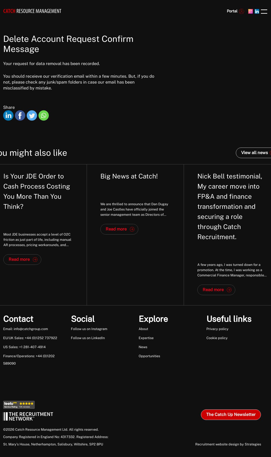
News (143, 347)
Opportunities (149, 356)
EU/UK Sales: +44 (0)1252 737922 (30, 338)
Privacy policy (217, 329)
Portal (232, 11)
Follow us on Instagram (89, 329)
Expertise (146, 338)
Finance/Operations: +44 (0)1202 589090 (29, 359)
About (143, 329)
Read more (19, 259)
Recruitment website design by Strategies (228, 444)
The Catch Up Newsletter (231, 414)
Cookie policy (217, 338)
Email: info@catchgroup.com (25, 329)
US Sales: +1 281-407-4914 (24, 347)
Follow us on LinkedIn (88, 338)
